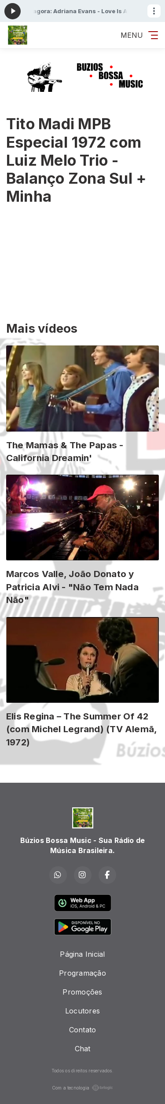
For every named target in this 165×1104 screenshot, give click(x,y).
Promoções (82, 992)
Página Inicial (82, 954)
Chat (83, 1048)
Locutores (82, 1010)
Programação (82, 973)
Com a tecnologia (83, 1088)
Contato (82, 1029)
